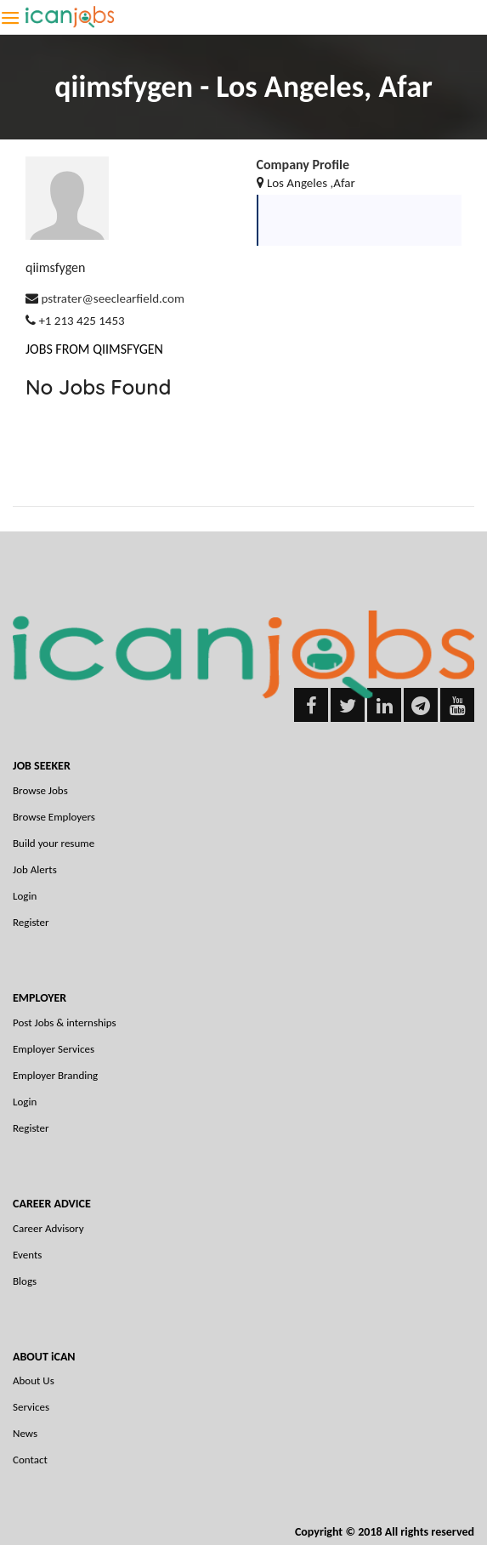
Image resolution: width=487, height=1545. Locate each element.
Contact (30, 1459)
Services (31, 1406)
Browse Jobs (40, 790)
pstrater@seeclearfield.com (112, 298)
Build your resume (53, 843)
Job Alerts (35, 869)
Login (25, 895)
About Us (33, 1380)
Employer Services (53, 1048)
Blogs (25, 1281)
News (25, 1433)
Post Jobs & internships (64, 1022)
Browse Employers (54, 816)
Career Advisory (48, 1228)
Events (27, 1254)
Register (31, 922)
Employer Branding (55, 1075)
